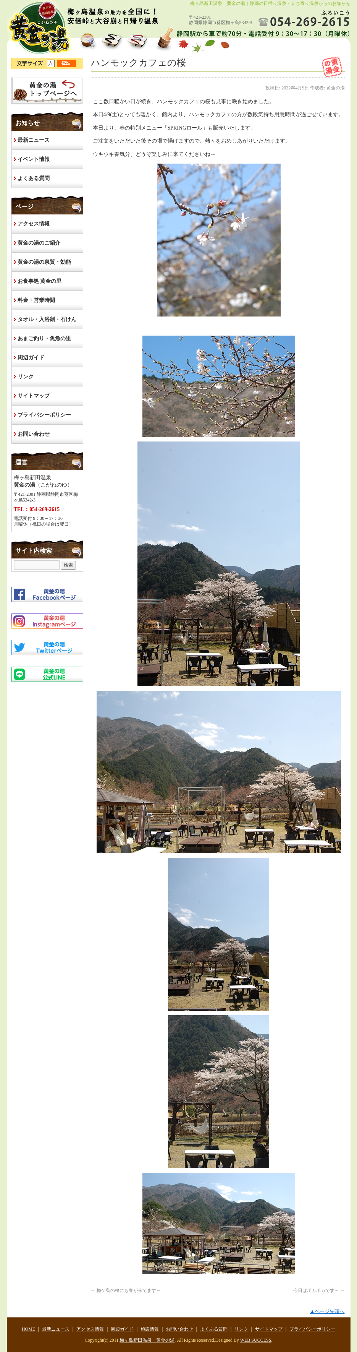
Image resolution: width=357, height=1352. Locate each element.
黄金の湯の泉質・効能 (44, 262)
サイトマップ (34, 396)
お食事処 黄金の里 (40, 281)
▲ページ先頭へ (327, 1311)
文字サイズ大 (52, 63)
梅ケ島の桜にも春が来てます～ (126, 1290)
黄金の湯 (335, 88)
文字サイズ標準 (67, 63)
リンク (26, 377)
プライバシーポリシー (44, 415)
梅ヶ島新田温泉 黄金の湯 (147, 1340)
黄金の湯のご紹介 (39, 243)
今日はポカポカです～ (319, 1290)
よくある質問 (34, 178)
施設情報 (150, 1329)
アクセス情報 (34, 224)
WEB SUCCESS (255, 1340)
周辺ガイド (31, 357)
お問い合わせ (34, 434)
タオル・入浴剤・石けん (47, 319)
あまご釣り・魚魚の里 (44, 338)
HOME (47, 90)
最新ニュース (34, 140)
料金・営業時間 (36, 300)
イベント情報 (34, 159)
